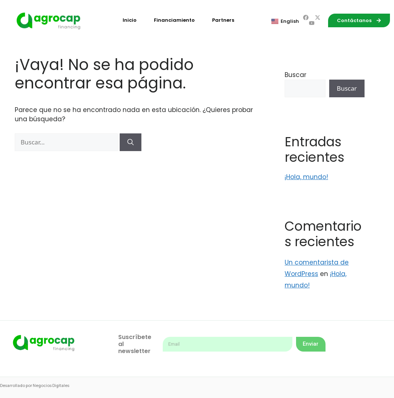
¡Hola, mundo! (306, 176)
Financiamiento (174, 20)
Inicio (130, 20)
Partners (223, 20)
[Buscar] (130, 142)
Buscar (295, 74)
